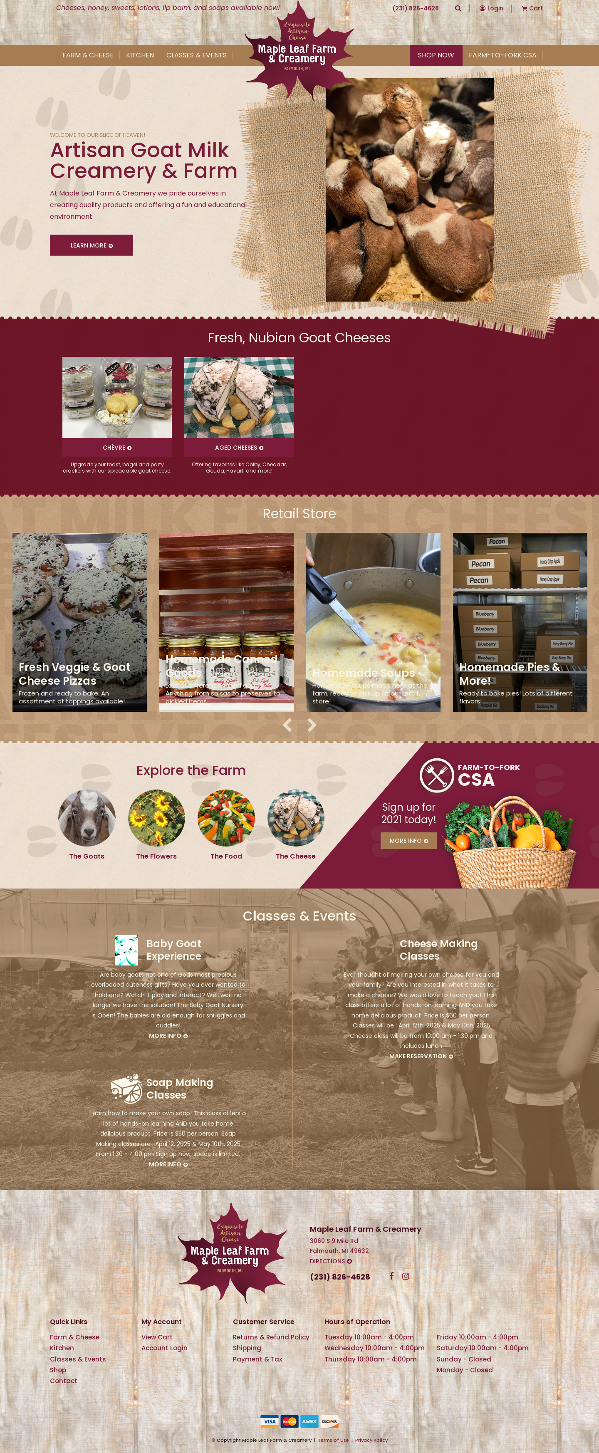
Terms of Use (333, 1440)
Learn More (88, 245)
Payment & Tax (257, 1359)
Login (495, 8)
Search (458, 8)
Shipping (247, 1348)
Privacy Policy (371, 1440)
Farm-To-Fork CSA (503, 55)
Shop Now (436, 55)
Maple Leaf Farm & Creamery (300, 51)
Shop (58, 1370)
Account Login (164, 1348)
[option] (117, 415)
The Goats (86, 856)
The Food (226, 856)
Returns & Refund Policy (271, 1337)
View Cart (157, 1337)
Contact (63, 1380)
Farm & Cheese (88, 55)
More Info (406, 841)
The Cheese (296, 856)
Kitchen (140, 55)
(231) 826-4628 (416, 8)
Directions (327, 1261)
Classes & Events (196, 55)
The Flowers (156, 856)
